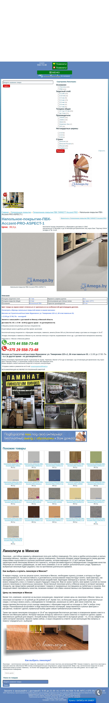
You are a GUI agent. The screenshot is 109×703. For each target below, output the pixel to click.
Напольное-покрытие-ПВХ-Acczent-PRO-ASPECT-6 (75, 501)
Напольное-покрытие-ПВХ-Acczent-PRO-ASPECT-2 (33, 464)
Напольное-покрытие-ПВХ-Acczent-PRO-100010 (33, 501)
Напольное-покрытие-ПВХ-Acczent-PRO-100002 (75, 483)
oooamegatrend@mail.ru (39, 366)
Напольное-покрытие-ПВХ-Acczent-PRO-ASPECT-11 (54, 483)
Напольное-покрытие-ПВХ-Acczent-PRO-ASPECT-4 (13, 483)
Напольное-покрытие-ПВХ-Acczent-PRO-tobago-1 (33, 483)
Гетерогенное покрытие (21, 212)
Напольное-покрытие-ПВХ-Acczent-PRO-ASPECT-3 (54, 464)
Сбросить (101, 151)
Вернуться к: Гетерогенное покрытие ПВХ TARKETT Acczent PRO (83, 218)
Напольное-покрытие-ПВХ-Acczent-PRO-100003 (54, 501)
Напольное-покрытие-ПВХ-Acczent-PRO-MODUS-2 (13, 501)
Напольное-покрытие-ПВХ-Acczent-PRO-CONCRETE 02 (95, 520)
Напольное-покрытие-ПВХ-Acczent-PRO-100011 (13, 464)
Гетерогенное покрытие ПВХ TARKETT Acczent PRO (55, 212)
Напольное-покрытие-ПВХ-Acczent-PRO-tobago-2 (75, 464)
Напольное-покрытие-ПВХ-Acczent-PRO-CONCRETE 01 (13, 540)
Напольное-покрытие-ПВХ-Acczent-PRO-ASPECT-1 (95, 501)
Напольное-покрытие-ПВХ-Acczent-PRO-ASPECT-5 (13, 519)
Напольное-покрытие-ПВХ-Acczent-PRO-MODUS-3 (95, 483)
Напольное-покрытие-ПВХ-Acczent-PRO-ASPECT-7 (54, 519)
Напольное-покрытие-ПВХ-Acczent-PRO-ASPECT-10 (75, 519)
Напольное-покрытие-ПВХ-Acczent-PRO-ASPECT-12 (33, 519)
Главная (5, 212)
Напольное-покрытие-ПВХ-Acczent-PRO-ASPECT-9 (95, 464)
